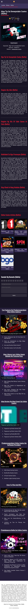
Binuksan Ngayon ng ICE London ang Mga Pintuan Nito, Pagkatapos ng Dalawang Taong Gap (14, 561)
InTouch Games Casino (10, 475)
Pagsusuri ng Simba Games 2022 (12, 428)
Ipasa (14, 295)
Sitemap (16, 605)
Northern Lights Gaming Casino (12, 478)
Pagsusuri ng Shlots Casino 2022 (12, 431)
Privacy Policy (17, 604)
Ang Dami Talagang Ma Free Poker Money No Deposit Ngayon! (14, 390)
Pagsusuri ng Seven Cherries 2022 (12, 436)
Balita (12, 5)
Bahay (7, 5)
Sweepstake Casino (16, 49)
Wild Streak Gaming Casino (11, 470)
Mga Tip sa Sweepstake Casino (10, 6)
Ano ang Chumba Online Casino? (12, 345)
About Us (6, 604)
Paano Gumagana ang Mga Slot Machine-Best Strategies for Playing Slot (14, 515)
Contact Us (11, 604)
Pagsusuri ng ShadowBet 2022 (12, 434)
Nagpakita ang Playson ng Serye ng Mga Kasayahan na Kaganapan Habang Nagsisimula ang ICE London (14, 566)
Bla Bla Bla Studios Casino (11, 473)
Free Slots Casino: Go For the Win (12, 348)
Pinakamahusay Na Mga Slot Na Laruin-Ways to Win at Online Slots (14, 510)
